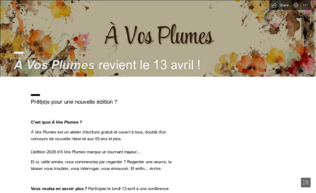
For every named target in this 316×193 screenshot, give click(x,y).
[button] (280, 5)
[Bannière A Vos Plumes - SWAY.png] (158, 38)
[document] (158, 96)
